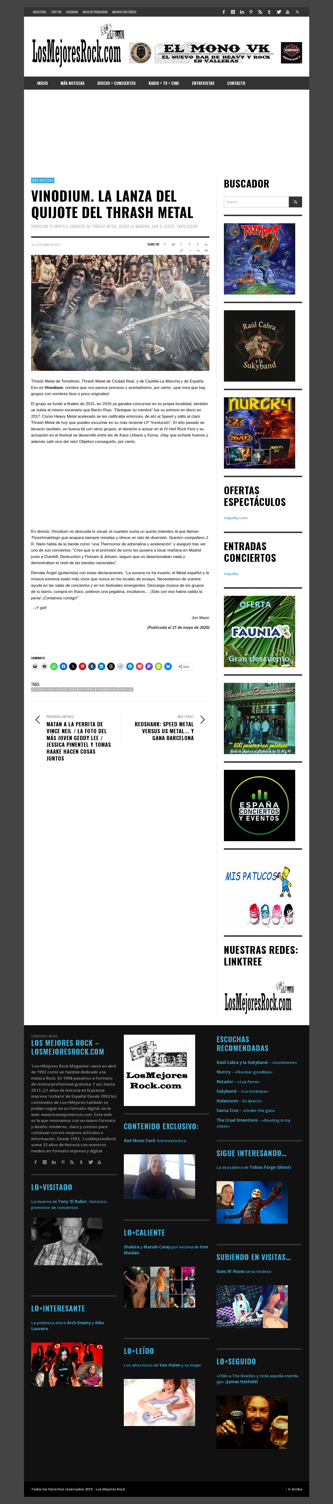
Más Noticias (42, 180)
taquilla (231, 573)
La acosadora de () (254, 1167)
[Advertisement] (166, 133)
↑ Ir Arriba (293, 1489)
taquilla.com (236, 517)
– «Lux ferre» (238, 1081)
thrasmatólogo (107, 689)
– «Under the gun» (246, 1110)
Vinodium (126, 689)
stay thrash (86, 689)
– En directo (239, 1101)
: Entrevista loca (155, 1140)
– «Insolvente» (257, 1062)
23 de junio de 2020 (47, 244)
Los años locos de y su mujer (162, 1365)
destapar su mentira (45, 689)
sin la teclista (244, 1271)
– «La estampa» (242, 1091)
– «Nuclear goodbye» (245, 1072)
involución (69, 689)
